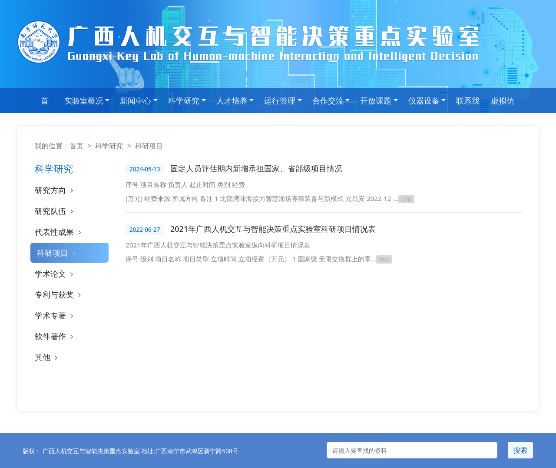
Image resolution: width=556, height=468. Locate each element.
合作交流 (328, 100)
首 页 (45, 104)
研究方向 (55, 190)
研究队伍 (55, 211)
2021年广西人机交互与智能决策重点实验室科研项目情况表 (273, 229)
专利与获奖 (59, 294)
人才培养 (232, 100)
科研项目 (57, 252)
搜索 (520, 450)
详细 (406, 199)
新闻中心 (135, 100)
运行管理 (279, 100)
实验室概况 (83, 100)
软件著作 (55, 336)
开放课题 (375, 100)
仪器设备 (424, 100)
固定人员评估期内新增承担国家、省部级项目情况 (256, 168)
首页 (76, 145)
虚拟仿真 (502, 104)
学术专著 (55, 315)
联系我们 (468, 104)
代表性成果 (59, 232)
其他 (47, 357)
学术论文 (55, 273)
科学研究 (183, 100)
